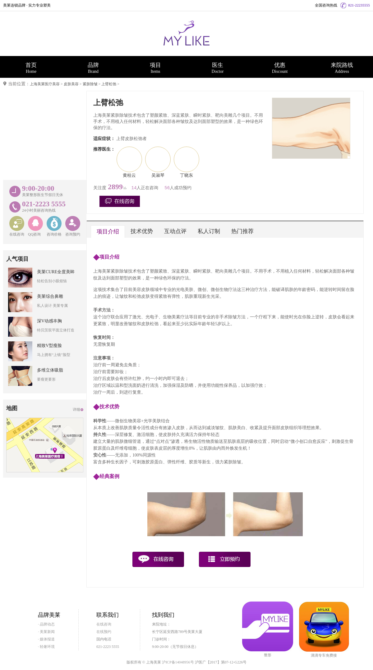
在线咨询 (103, 624)
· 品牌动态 (46, 624)
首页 (31, 68)
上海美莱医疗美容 (45, 84)
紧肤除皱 (90, 84)
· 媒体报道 (46, 639)
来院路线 (342, 68)
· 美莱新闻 (46, 632)
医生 (217, 68)
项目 (155, 68)
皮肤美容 (71, 84)
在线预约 (103, 632)
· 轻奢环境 (46, 646)
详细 (76, 409)
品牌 (93, 68)
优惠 (280, 68)
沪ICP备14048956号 (178, 662)
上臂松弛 (108, 84)
